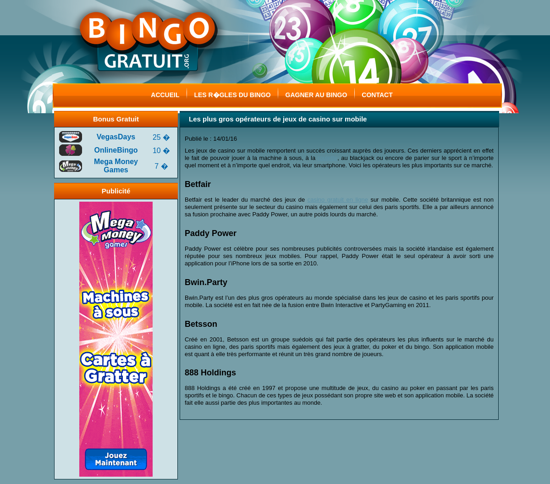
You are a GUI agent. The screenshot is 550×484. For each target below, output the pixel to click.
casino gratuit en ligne (338, 199)
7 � (161, 166)
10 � (161, 150)
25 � (161, 137)
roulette (327, 157)
